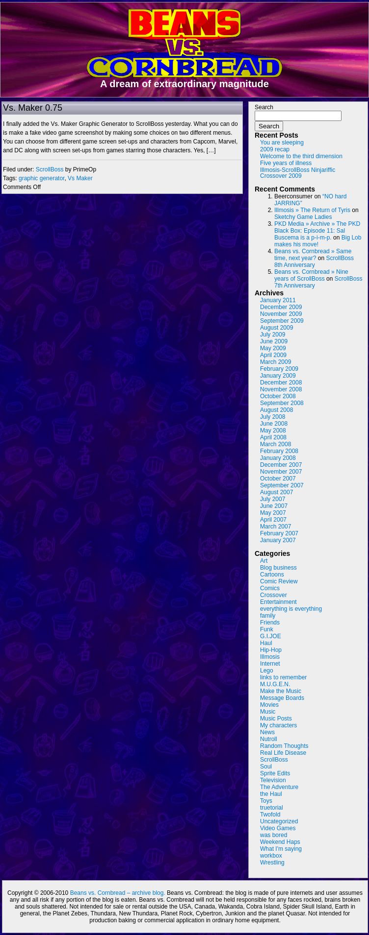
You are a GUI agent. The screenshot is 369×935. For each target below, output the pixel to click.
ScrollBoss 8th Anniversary (314, 261)
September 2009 (282, 320)
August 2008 (276, 410)
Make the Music (280, 691)
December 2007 (281, 464)
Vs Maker (80, 178)
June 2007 (274, 506)
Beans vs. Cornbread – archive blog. (117, 892)
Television (273, 780)
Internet (270, 663)
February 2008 (279, 451)
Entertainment (278, 602)
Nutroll (268, 739)
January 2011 (278, 300)
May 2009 (273, 348)
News (267, 732)
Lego (266, 670)
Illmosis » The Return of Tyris (312, 210)
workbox (271, 855)
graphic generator (41, 178)
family (267, 615)
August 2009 (276, 327)
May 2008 (273, 430)
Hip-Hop (271, 650)
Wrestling (272, 862)
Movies (269, 704)
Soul (266, 766)
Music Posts (276, 718)
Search (264, 107)
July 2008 (272, 416)
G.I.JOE (270, 636)
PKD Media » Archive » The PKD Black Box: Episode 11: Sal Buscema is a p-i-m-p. (317, 230)
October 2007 (278, 478)
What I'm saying (281, 848)
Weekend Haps (280, 842)
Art (263, 560)
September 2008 (282, 403)
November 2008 (281, 389)
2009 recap (275, 149)
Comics (270, 588)
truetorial (271, 807)
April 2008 (273, 437)
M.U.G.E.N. (275, 684)
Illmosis (270, 656)
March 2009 (275, 362)
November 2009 (281, 314)
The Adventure (279, 787)
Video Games (278, 828)
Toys (266, 800)
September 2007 (282, 485)
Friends (270, 622)
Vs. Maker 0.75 (32, 108)
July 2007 (272, 499)
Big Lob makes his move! (317, 241)
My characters (278, 725)
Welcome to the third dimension (301, 156)
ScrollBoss (50, 169)
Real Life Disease (283, 752)
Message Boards (282, 698)
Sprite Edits (275, 773)
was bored (273, 835)
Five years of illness (286, 163)
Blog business (278, 567)
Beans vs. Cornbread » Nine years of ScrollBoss (311, 275)
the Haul (271, 794)
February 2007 (279, 533)
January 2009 (278, 375)
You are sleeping (282, 142)
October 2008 (278, 396)
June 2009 (274, 341)
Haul (266, 643)
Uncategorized (279, 821)
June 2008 (274, 423)
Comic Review (279, 581)
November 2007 (281, 471)
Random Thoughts (284, 746)
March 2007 (275, 526)
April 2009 (273, 355)
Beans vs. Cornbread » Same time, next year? (312, 255)
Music (267, 711)
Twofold (270, 814)
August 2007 (276, 492)
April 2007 (273, 519)
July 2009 (272, 334)
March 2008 (275, 444)
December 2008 (281, 382)
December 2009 (281, 307)
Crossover (273, 595)
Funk (266, 629)
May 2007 (273, 512)
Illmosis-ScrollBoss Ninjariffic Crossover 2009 (297, 173)
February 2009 (279, 368)
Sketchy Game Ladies (303, 217)
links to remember (283, 677)
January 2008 (278, 458)
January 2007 (278, 540)
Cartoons (272, 574)
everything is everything (291, 608)
